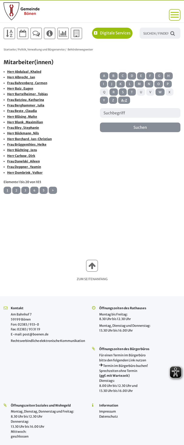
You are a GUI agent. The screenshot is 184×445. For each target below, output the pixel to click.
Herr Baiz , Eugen (20, 89)
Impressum (107, 411)
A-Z (124, 100)
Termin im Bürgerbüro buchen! (123, 366)
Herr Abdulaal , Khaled (24, 72)
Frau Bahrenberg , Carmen (27, 83)
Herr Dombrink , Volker (25, 173)
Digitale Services (112, 33)
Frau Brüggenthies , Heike (26, 144)
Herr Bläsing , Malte (22, 117)
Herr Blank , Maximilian (25, 122)
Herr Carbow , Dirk (21, 156)
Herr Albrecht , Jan (21, 77)
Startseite (10, 49)
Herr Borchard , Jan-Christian (29, 139)
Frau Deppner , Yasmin (24, 167)
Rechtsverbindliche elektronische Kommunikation (48, 341)
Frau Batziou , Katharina (25, 100)
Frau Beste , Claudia (22, 111)
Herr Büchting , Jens (22, 150)
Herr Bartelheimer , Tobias (27, 94)
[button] (174, 15)
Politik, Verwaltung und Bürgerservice (41, 49)
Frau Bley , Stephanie (23, 128)
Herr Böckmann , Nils (23, 133)
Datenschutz (108, 416)
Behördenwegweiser (80, 49)
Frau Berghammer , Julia (25, 105)
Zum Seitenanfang (92, 279)
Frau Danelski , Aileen (23, 161)
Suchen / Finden (172, 33)
